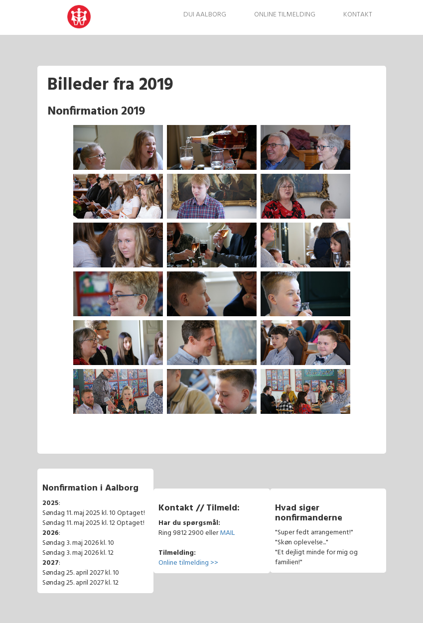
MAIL (227, 533)
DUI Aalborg (204, 14)
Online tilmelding (284, 14)
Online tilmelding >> (188, 563)
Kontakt (357, 14)
